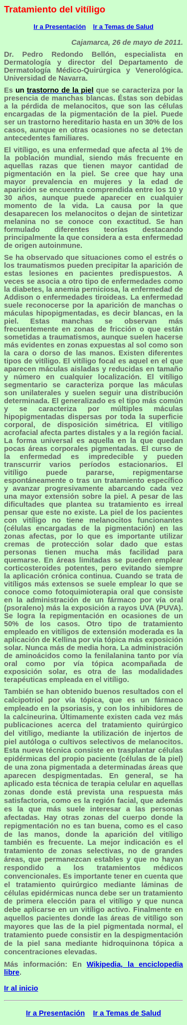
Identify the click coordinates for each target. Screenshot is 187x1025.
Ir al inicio (21, 988)
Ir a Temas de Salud (123, 26)
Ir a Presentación (59, 26)
